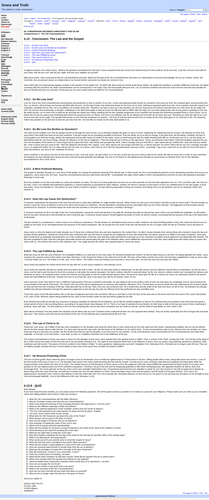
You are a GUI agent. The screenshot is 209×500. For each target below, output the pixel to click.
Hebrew (139, 21)
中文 (3, 102)
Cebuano (5, 43)
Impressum (6, 24)
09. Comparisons (44, 18)
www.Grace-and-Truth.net (105, 496)
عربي (3, 34)
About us (5, 22)
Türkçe (4, 91)
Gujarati (131, 21)
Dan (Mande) (7, 39)
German (123, 21)
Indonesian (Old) (9, 116)
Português (6, 80)
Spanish (192, 21)
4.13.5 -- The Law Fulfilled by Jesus (39, 55)
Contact (5, 20)
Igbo (3, 64)
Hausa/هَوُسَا (6, 57)
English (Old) (7, 119)
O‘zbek (4, 75)
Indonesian (148, 21)
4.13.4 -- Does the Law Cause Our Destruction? (45, 52)
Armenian (55, 21)
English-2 (5, 50)
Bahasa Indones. (9, 41)
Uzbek (39, 24)
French (115, 21)
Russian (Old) (7, 123)
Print (198, 14)
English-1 (5, 48)
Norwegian (158, 21)
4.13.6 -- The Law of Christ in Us (38, 57)
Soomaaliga (6, 84)
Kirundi (4, 68)
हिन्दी (3, 61)
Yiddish (46, 24)
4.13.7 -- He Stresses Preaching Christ (41, 60)
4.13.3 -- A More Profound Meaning (39, 50)
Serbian (183, 21)
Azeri (63, 21)
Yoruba (55, 24)
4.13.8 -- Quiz (30, 62)
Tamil (200, 21)
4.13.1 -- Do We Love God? (36, 45)
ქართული (6, 66)
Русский (5, 82)
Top (205, 493)
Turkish (32, 24)
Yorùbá (4, 100)
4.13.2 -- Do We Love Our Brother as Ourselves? (45, 48)
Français (5, 55)
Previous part (29, 26)
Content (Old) (7, 111)
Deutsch (5, 46)
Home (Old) (6, 109)
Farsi (108, 21)
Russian (175, 21)
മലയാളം (5, 73)
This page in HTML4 (187, 14)
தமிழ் (3, 86)
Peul (3, 77)
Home (4, 15)
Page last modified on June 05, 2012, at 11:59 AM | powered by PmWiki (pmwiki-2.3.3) (104, 499)
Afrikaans (5, 32)
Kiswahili (5, 71)
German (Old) (7, 121)
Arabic (46, 21)
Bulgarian (71, 21)
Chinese (91, 21)
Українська (6, 95)
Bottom (204, 14)
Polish (167, 21)
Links (3, 17)
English (33, 18)
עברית (3, 59)
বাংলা (3, 37)
